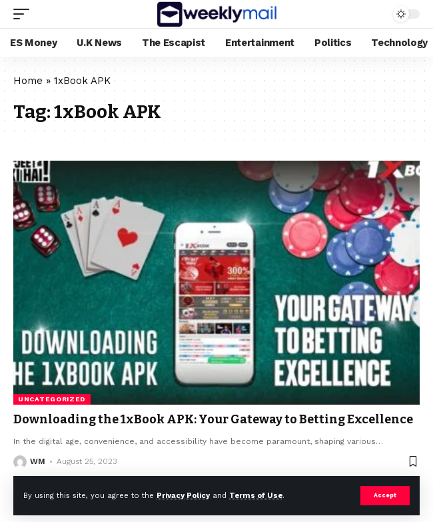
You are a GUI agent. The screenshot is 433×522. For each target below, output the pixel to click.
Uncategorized (52, 399)
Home (28, 81)
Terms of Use (255, 495)
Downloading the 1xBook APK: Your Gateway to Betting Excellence (213, 419)
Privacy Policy (183, 495)
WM (37, 461)
